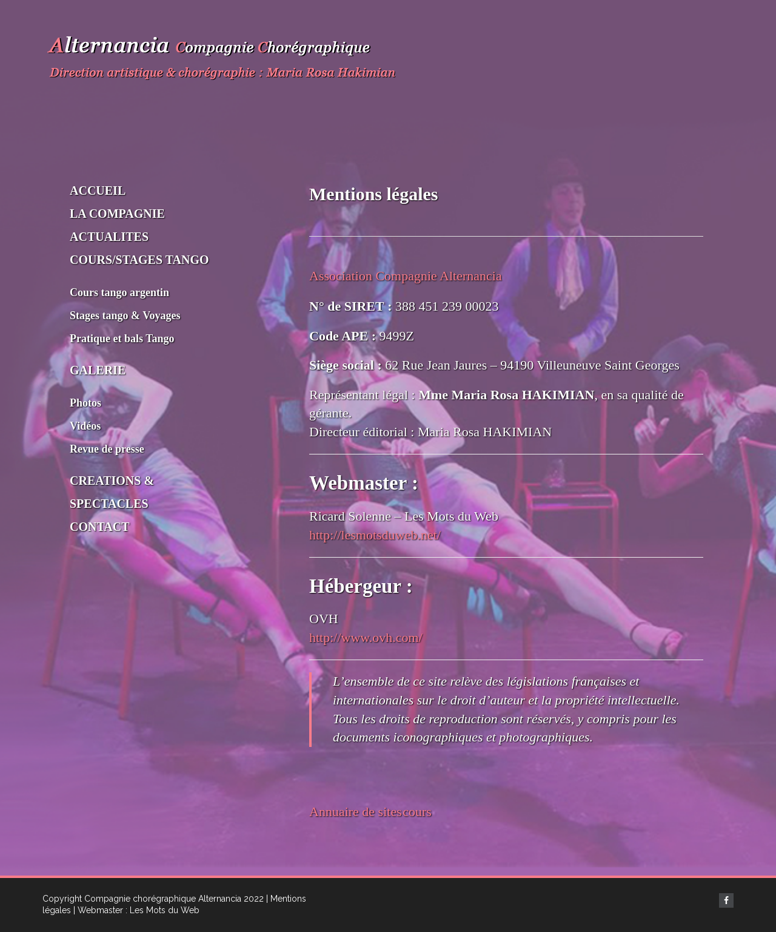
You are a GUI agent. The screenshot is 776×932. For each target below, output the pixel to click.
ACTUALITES (109, 236)
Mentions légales (373, 194)
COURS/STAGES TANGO (139, 259)
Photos (85, 403)
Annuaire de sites (355, 811)
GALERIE (97, 370)
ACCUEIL (97, 190)
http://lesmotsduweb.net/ (375, 534)
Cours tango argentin (119, 292)
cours (417, 811)
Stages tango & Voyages (125, 315)
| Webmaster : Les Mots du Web (136, 910)
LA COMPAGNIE (117, 213)
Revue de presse (107, 449)
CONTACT (100, 526)
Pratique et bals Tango (122, 339)
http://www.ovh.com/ (366, 637)
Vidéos (85, 426)
